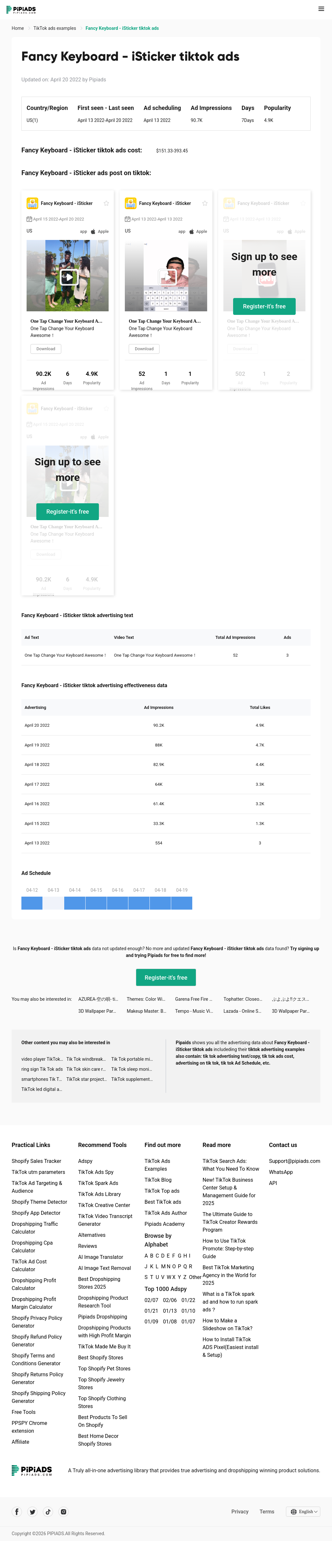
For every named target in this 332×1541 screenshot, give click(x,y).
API (273, 1183)
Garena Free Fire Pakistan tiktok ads (199, 999)
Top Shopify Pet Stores (104, 1369)
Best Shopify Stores (100, 1358)
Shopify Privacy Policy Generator (37, 1322)
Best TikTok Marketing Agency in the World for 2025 (229, 1275)
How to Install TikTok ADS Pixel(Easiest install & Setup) (231, 1347)
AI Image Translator (100, 1257)
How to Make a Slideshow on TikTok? (228, 1325)
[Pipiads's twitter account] (32, 1512)
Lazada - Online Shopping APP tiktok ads (248, 1011)
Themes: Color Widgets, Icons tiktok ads (151, 999)
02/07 (150, 1300)
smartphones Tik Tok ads (43, 1079)
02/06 (168, 1300)
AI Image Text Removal (104, 1268)
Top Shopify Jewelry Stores (101, 1384)
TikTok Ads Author (166, 1213)
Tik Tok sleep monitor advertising (133, 1069)
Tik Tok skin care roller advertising (89, 1069)
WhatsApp (281, 1172)
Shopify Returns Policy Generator (37, 1378)
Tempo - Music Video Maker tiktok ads (199, 1011)
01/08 (168, 1322)
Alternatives (92, 1235)
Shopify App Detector (36, 1213)
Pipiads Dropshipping (102, 1317)
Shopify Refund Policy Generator (37, 1341)
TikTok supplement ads (133, 1079)
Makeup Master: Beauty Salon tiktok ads (151, 1011)
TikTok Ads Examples (157, 1165)
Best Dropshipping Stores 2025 (99, 1283)
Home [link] (18, 28)
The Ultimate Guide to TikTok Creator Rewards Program (230, 1222)
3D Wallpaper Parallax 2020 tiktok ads (102, 1011)
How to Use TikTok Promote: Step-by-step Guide (228, 1249)
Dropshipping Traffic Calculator (35, 1228)
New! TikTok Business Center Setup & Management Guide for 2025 (229, 1191)
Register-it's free (264, 306)
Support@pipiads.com (294, 1161)
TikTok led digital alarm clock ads (43, 1089)
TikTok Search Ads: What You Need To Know (231, 1165)
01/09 (150, 1322)
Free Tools (24, 1412)
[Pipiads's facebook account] (17, 1512)
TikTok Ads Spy (95, 1172)
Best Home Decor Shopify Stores (98, 1440)
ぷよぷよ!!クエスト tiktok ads (296, 999)
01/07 (187, 1322)
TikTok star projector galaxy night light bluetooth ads (89, 1079)
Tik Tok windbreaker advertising (89, 1059)
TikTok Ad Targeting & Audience (37, 1187)
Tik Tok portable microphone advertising (133, 1059)
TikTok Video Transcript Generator (105, 1220)
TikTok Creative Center (104, 1205)
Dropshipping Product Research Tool (103, 1302)
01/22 (187, 1300)
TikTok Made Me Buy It (104, 1347)
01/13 (168, 1311)
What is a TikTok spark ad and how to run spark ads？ (230, 1302)
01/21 (150, 1311)
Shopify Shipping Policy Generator (38, 1397)
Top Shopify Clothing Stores (102, 1402)
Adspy (85, 1161)
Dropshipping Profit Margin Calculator (34, 1303)
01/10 (187, 1311)
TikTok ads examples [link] (55, 28)
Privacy (239, 1512)
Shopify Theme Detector (39, 1202)
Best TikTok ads (163, 1202)
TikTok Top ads (162, 1191)
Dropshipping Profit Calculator (34, 1284)
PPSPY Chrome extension (29, 1427)
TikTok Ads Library (99, 1194)
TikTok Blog (158, 1180)
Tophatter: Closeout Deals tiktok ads (248, 999)
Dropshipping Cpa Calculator (32, 1247)
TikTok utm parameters (38, 1172)
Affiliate (20, 1442)
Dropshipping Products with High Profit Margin (104, 1332)
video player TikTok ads (43, 1059)
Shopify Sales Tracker (36, 1161)
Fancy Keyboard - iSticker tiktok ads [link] (122, 28)
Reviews (87, 1246)
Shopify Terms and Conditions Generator (36, 1360)
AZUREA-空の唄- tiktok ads (102, 999)
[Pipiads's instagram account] (63, 1512)
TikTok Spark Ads (98, 1183)
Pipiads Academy (164, 1224)
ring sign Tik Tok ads (42, 1069)
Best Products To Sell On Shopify (102, 1421)
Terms (266, 1512)
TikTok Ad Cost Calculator (29, 1265)
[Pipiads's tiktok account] (48, 1512)
